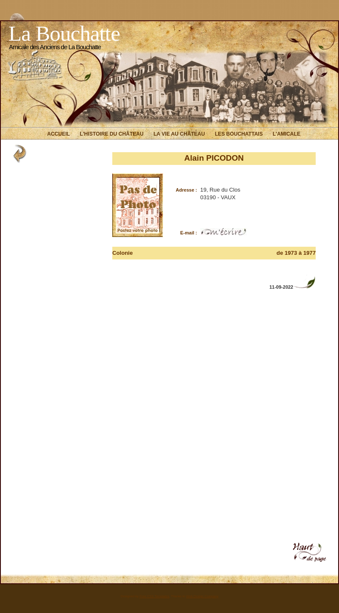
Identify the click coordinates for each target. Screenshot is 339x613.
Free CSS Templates (154, 596)
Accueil (58, 134)
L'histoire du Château (111, 134)
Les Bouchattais (239, 134)
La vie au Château (179, 134)
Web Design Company (202, 596)
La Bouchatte (64, 33)
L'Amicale (286, 134)
